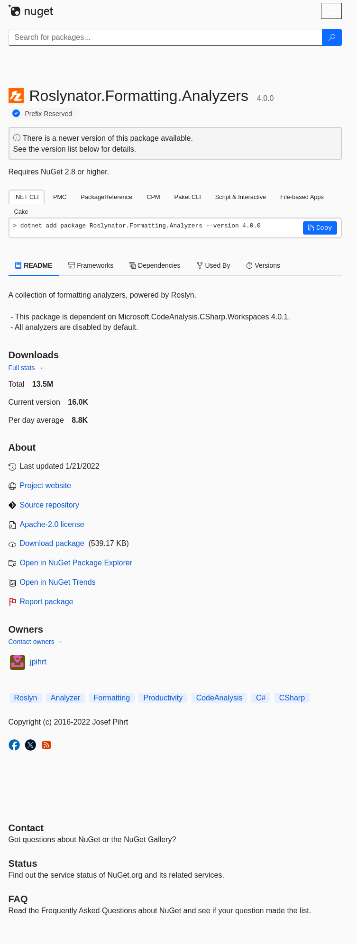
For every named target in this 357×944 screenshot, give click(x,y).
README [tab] (34, 265)
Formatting (112, 698)
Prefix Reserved (49, 114)
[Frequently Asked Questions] (18, 899)
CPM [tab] (153, 196)
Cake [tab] (21, 211)
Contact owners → (36, 641)
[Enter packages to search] (165, 37)
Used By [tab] (213, 265)
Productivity (163, 698)
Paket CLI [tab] (187, 196)
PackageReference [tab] (106, 196)
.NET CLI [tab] (26, 196)
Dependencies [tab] (154, 265)
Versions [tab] (263, 265)
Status (23, 863)
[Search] (332, 37)
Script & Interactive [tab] (240, 196)
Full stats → (26, 368)
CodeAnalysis (219, 698)
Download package (52, 543)
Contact (26, 828)
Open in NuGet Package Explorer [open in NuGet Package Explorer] (76, 563)
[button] (320, 228)
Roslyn (25, 698)
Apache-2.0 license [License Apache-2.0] (52, 524)
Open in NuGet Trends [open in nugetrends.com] (58, 582)
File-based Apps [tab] (302, 196)
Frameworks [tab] (90, 265)
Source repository (49, 505)
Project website (46, 485)
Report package (46, 602)
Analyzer (65, 698)
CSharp (292, 698)
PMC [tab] (59, 196)
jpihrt (38, 662)
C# (260, 698)
